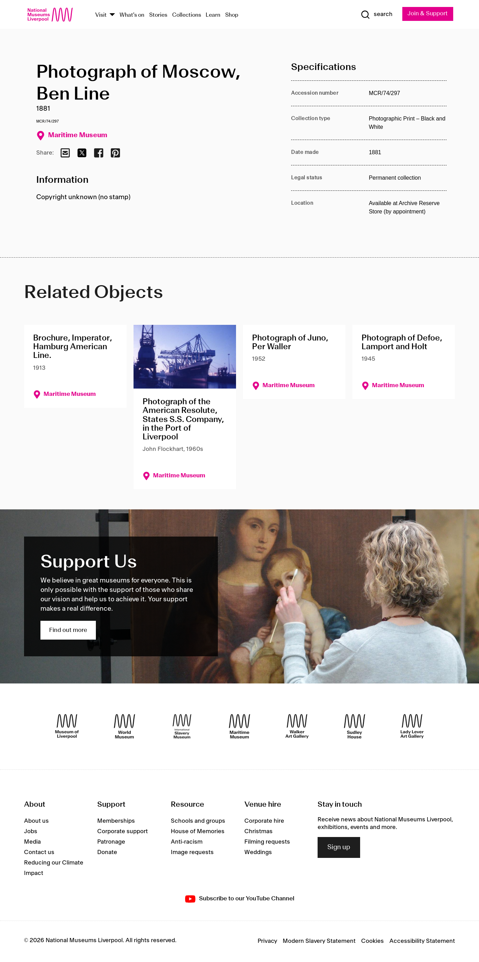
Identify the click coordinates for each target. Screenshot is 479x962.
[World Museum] (124, 726)
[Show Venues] (112, 15)
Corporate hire (264, 821)
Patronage (111, 842)
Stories (158, 15)
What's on (132, 15)
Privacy (267, 941)
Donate (107, 852)
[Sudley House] (354, 726)
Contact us (39, 852)
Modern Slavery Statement (319, 941)
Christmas (258, 831)
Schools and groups (198, 821)
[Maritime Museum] (239, 726)
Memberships (116, 821)
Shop (231, 15)
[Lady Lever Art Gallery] (412, 726)
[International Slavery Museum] (182, 726)
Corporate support (122, 831)
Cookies (372, 941)
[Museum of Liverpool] (67, 726)
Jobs (30, 831)
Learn (213, 15)
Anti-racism (187, 842)
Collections (186, 15)
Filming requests (267, 842)
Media (32, 842)
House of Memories (198, 831)
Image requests (192, 852)
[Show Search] (376, 14)
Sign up (338, 847)
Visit (101, 15)
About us (36, 821)
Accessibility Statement (422, 941)
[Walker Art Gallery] (297, 726)
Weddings (258, 852)
